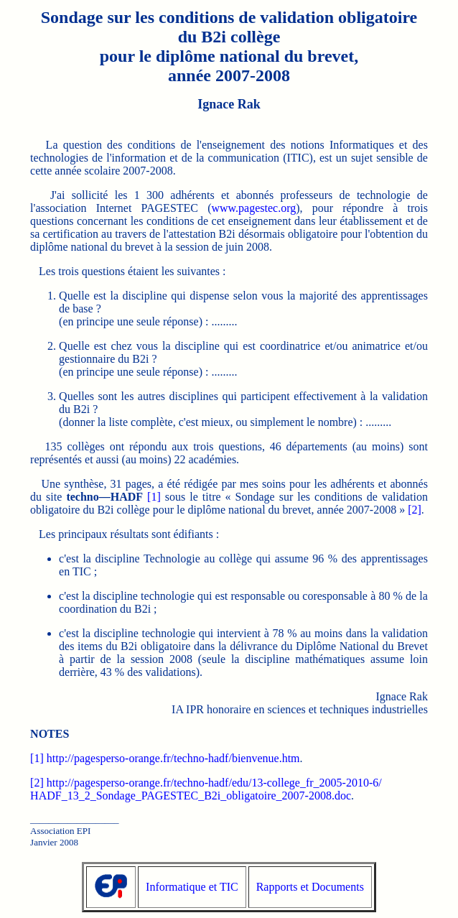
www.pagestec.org (253, 208)
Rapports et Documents (310, 887)
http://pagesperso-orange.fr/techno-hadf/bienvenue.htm (173, 758)
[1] (154, 497)
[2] (414, 510)
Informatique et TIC (192, 887)
